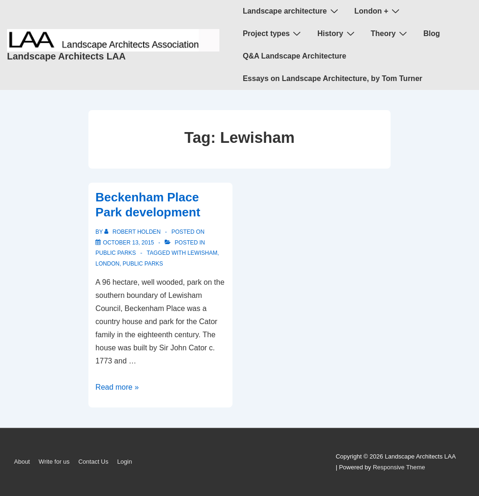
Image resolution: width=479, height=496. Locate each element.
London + (378, 10)
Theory (390, 33)
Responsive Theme (399, 467)
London (107, 263)
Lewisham (203, 253)
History (336, 33)
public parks (115, 253)
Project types (273, 33)
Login (124, 461)
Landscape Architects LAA (66, 56)
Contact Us (93, 461)
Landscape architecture (292, 10)
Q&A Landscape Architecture (294, 56)
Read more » (117, 387)
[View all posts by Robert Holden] (133, 232)
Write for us (54, 461)
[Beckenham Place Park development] (128, 242)
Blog (431, 33)
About (22, 461)
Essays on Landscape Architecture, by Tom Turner (332, 78)
